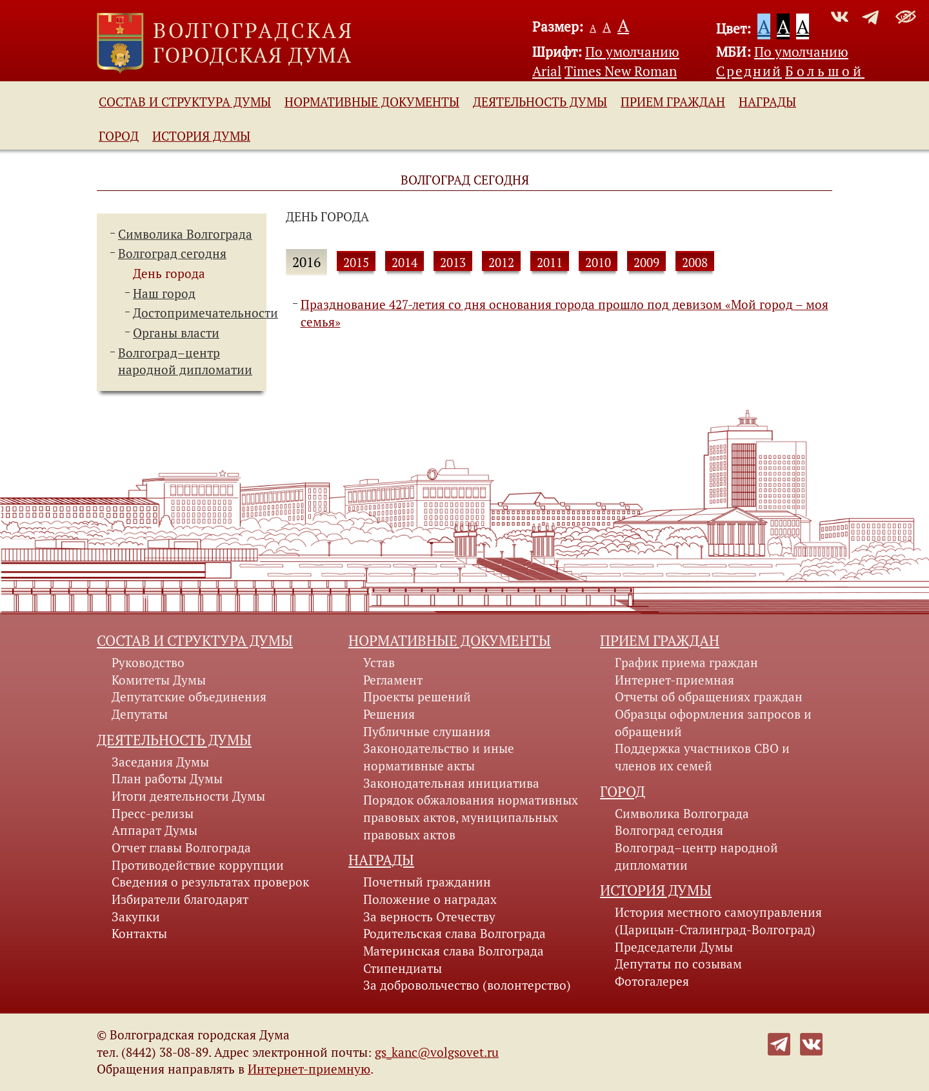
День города (169, 273)
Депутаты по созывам (678, 964)
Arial (546, 71)
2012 (501, 262)
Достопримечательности (205, 313)
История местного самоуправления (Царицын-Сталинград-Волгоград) (718, 921)
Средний (749, 71)
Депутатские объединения (189, 697)
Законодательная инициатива (451, 783)
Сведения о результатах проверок (210, 882)
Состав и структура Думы (185, 102)
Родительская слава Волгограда (454, 933)
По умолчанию (632, 52)
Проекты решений (417, 697)
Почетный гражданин (427, 882)
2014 (404, 262)
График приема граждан (686, 662)
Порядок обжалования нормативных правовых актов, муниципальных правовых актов (470, 817)
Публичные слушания (426, 731)
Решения (389, 714)
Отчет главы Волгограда (181, 848)
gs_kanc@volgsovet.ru (437, 1052)
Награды (767, 102)
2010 (598, 262)
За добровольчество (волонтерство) (467, 985)
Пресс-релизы (153, 813)
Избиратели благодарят (180, 899)
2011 (550, 262)
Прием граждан (673, 102)
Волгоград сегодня (172, 253)
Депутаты (140, 714)
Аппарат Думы (154, 830)
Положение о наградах (430, 899)
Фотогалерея (652, 981)
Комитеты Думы (159, 680)
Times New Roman (620, 71)
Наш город (164, 293)
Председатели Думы (674, 947)
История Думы (201, 136)
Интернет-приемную (309, 1069)
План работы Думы (167, 778)
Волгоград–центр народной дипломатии (696, 856)
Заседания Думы (160, 762)
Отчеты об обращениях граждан (709, 697)
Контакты (139, 933)
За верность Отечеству (429, 917)
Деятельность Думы (540, 102)
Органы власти (176, 333)
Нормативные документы (372, 102)
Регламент (393, 680)
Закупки (136, 917)
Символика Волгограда (185, 234)
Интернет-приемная (674, 680)
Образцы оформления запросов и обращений (713, 722)
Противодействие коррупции (198, 865)
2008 (695, 262)
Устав (379, 662)
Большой (824, 71)
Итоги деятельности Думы (188, 796)
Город (119, 136)
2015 (356, 262)
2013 (453, 262)
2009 (646, 262)
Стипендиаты (402, 968)
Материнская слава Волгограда (453, 951)
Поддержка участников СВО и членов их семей (702, 757)
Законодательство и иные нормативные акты (438, 757)
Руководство (148, 662)
